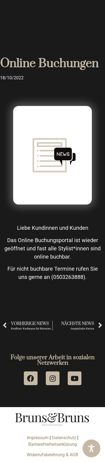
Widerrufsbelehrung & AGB (52, 454)
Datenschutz (64, 437)
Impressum (38, 437)
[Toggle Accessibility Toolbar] (91, 448)
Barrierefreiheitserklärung (52, 444)
